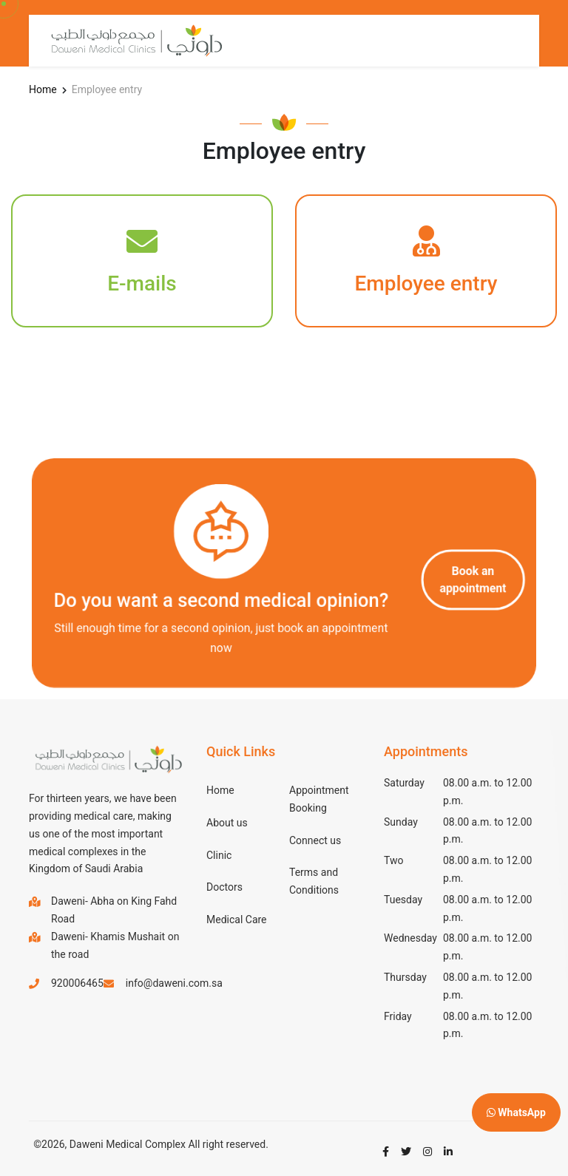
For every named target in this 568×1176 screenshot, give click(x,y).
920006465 (77, 983)
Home (43, 89)
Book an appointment (471, 579)
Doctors (224, 887)
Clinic (218, 855)
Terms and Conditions (314, 881)
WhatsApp (516, 1112)
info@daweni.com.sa (174, 983)
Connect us (315, 840)
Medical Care (236, 919)
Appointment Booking (319, 799)
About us (227, 823)
